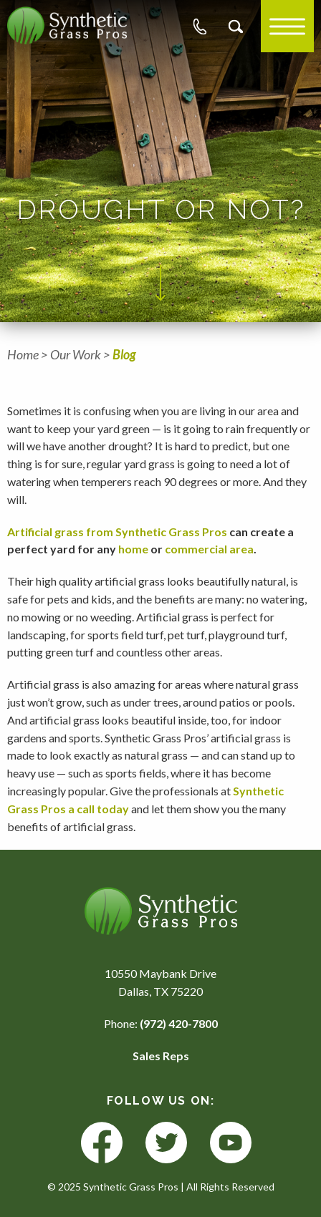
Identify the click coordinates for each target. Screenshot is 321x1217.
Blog (124, 354)
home (133, 549)
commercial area (209, 549)
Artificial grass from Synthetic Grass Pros (117, 531)
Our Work (75, 354)
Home (23, 354)
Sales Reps (161, 1055)
